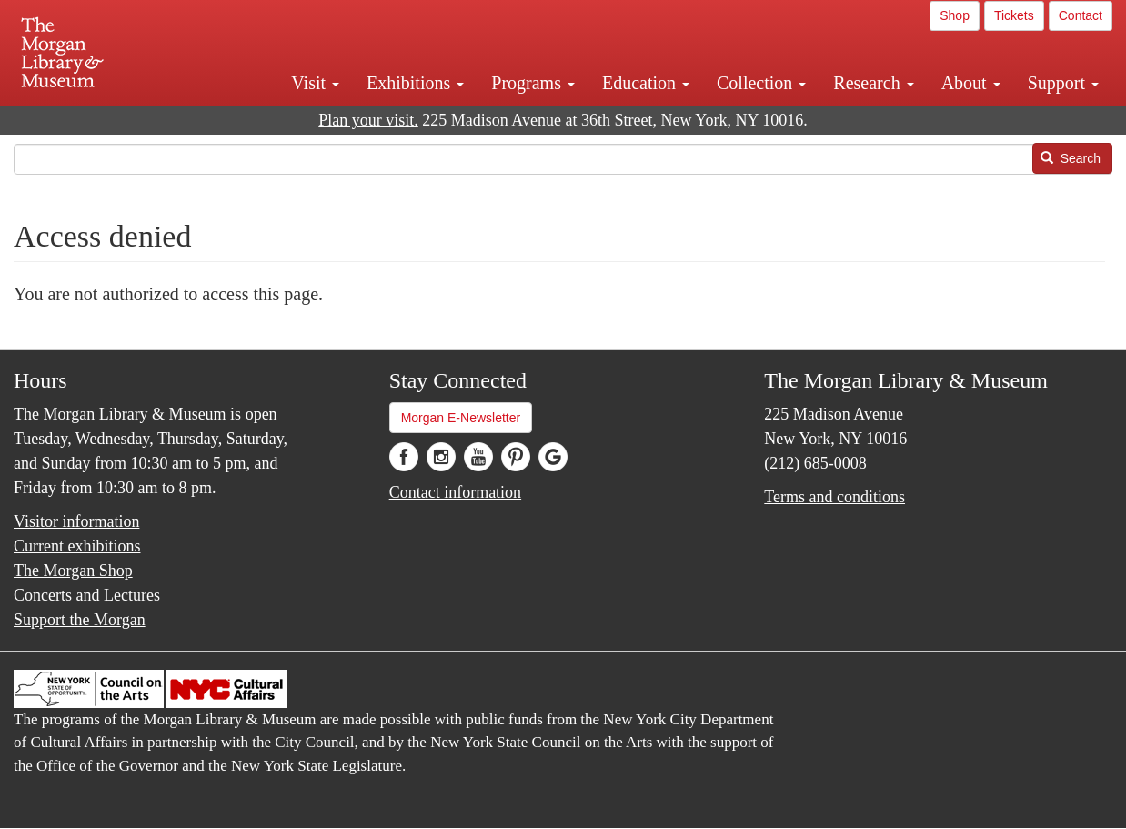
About (970, 83)
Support (1063, 83)
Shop (955, 15)
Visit (315, 83)
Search (1071, 158)
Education (645, 83)
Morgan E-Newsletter (461, 417)
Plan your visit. (368, 120)
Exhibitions (415, 83)
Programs (533, 83)
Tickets (1014, 15)
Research (873, 83)
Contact (1080, 15)
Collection (761, 83)
